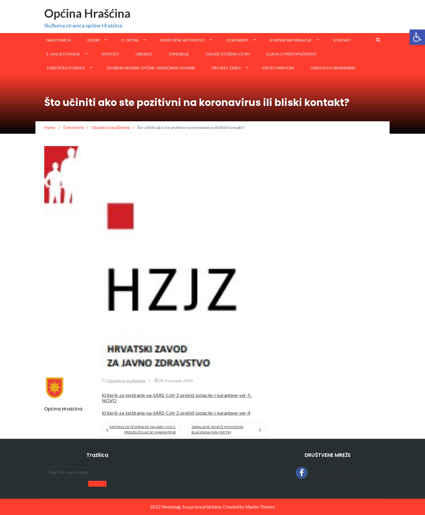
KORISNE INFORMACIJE (291, 40)
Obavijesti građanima (332, 68)
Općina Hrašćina (87, 13)
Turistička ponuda (66, 68)
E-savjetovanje (63, 54)
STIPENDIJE (179, 54)
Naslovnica (59, 40)
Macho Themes (260, 506)
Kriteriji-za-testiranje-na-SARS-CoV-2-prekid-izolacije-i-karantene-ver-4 (176, 413)
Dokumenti (237, 40)
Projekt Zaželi (226, 68)
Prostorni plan (278, 68)
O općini (129, 40)
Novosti (110, 54)
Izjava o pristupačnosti (291, 54)
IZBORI (93, 40)
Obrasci (143, 54)
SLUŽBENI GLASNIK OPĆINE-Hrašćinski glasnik (151, 68)
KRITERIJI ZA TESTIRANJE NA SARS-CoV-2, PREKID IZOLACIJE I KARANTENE (142, 429)
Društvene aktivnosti (182, 40)
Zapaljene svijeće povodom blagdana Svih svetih (217, 429)
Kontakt (342, 40)
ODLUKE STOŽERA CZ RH (227, 54)
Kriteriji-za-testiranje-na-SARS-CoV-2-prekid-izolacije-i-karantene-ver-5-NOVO (177, 397)
